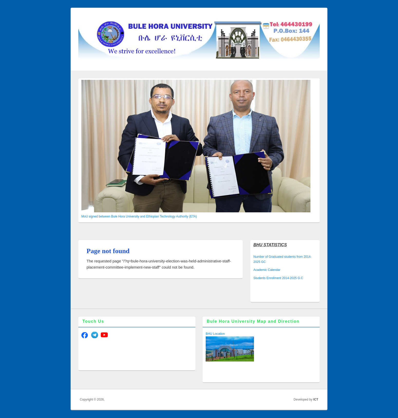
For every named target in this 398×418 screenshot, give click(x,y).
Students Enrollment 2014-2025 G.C (278, 278)
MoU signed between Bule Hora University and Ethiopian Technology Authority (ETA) (139, 216)
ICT (315, 399)
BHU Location (215, 334)
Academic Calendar (266, 270)
